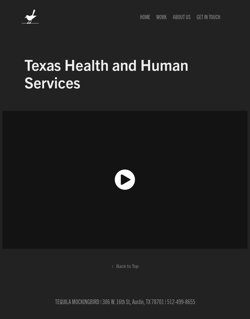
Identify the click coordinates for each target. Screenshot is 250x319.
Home (145, 16)
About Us (182, 16)
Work (161, 16)
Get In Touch (208, 16)
